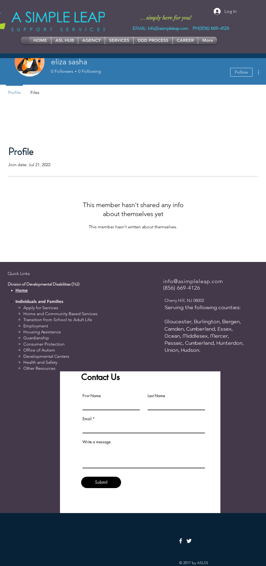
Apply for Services (40, 307)
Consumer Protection (44, 344)
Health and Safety (40, 362)
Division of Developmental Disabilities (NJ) (44, 284)
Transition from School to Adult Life (57, 319)
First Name (92, 396)
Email (87, 419)
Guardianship (36, 337)
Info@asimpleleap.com (168, 28)
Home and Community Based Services (60, 313)
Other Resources (39, 368)
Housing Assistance (42, 331)
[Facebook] (180, 540)
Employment (35, 325)
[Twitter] (189, 540)
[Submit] (101, 482)
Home (21, 290)
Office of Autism (39, 350)
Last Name (156, 396)
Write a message (96, 442)
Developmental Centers (46, 356)
